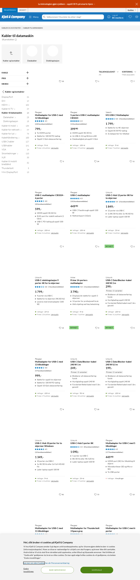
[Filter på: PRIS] (15, 74)
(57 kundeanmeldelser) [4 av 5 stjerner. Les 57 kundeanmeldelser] (43, 367)
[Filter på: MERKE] (15, 80)
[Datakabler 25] (16, 114)
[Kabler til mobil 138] (15, 122)
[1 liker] (97, 77)
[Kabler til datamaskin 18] (15, 109)
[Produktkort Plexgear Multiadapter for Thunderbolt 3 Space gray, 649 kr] (85, 503)
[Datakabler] (32, 50)
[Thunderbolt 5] (15, 165)
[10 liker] (96, 405)
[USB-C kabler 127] (15, 138)
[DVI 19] (15, 98)
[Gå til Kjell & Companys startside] (14, 17)
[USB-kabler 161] (15, 142)
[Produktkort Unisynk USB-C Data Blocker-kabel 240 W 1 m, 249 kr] (85, 336)
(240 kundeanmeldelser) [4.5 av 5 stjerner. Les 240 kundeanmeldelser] (43, 120)
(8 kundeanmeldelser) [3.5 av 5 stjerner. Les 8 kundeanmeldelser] (91, 443)
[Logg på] (115, 16)
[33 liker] (61, 77)
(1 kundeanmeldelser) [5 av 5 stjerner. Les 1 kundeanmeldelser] (91, 283)
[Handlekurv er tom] (136, 16)
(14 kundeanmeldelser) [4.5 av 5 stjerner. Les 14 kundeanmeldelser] (78, 120)
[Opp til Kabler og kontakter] (11, 50)
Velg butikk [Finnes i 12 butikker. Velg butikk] (55, 477)
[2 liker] (133, 242)
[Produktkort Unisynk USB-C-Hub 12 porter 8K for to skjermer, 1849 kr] (121, 170)
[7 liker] (133, 77)
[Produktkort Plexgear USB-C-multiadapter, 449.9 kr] (85, 170)
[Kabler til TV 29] (15, 106)
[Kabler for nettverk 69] (15, 126)
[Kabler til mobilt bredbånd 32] (15, 159)
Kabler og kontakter (13, 88)
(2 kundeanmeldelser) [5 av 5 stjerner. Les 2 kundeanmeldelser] (127, 198)
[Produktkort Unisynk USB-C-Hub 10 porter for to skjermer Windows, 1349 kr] (50, 418)
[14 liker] (61, 324)
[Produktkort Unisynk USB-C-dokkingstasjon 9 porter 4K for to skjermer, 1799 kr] (50, 255)
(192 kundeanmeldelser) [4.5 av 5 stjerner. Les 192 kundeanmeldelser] (79, 198)
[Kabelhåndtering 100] (15, 134)
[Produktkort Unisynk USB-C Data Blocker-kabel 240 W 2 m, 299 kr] (121, 255)
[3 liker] (62, 157)
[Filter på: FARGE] (15, 69)
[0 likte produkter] (130, 16)
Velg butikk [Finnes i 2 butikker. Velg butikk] (124, 229)
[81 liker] (61, 490)
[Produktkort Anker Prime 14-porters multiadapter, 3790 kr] (85, 255)
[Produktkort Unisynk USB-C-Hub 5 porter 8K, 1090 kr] (85, 418)
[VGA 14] (15, 146)
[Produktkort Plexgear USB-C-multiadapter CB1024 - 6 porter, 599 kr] (50, 170)
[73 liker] (96, 490)
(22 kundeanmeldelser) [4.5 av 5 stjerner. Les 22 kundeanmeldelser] (43, 448)
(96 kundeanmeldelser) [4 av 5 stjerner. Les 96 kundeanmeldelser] (43, 533)
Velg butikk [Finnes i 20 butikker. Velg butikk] (55, 311)
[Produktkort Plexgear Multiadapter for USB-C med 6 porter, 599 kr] (121, 503)
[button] (15, 35)
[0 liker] (97, 324)
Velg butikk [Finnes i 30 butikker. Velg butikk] (90, 229)
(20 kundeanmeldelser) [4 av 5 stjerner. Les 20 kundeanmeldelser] (43, 200)
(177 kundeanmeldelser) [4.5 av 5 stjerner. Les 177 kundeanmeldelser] (114, 448)
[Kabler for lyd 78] (15, 130)
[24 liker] (96, 157)
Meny (34, 17)
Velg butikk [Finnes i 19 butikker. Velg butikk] (90, 477)
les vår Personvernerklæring (57, 563)
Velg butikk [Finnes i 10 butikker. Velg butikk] (55, 144)
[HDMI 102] (15, 102)
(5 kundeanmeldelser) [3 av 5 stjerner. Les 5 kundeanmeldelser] (56, 283)
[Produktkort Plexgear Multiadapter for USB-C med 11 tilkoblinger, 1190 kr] (50, 503)
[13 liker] (132, 490)
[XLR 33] (15, 154)
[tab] (10, 10)
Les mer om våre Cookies (34, 563)
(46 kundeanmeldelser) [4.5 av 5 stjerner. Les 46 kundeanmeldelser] (78, 533)
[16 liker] (132, 405)
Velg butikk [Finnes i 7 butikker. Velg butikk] (89, 311)
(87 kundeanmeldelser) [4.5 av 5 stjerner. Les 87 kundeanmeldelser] (114, 533)
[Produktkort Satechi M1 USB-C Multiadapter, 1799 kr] (121, 90)
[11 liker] (132, 157)
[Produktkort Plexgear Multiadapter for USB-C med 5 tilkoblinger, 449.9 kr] (121, 418)
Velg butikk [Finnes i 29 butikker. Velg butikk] (90, 144)
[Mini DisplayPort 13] (15, 169)
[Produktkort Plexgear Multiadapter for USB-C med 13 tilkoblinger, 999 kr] (50, 336)
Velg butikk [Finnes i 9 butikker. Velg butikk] (124, 144)
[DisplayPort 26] (15, 94)
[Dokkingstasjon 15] (16, 118)
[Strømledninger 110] (15, 150)
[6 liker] (62, 405)
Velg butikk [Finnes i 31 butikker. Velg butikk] (55, 229)
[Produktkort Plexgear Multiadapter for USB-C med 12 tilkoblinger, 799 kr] (50, 90)
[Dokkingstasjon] (52, 50)
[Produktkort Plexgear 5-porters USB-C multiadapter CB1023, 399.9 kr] (85, 90)
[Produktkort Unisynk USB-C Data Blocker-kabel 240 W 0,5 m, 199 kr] (121, 336)
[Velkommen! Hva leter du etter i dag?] (75, 17)
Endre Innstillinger (29, 570)
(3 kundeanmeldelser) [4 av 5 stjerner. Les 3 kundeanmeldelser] (127, 115)
